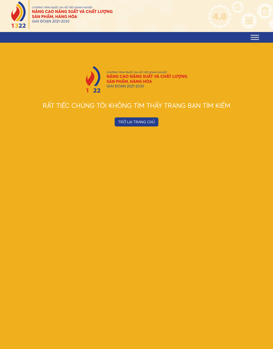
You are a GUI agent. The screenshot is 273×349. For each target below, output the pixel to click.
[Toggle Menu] (255, 37)
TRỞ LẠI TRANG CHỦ (136, 122)
